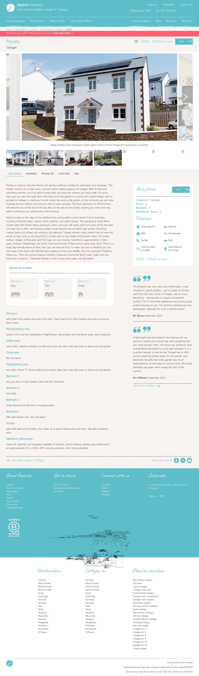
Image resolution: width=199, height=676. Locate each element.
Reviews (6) (47, 173)
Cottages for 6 (139, 635)
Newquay (42, 603)
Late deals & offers (81, 21)
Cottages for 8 (139, 639)
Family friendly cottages (143, 593)
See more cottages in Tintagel (28, 460)
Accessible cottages (141, 603)
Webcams (187, 21)
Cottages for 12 (140, 645)
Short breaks (57, 21)
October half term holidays (145, 619)
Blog (158, 21)
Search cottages (15, 21)
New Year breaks (140, 626)
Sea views (137, 583)
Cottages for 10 (140, 642)
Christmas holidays (141, 622)
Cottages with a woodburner (145, 596)
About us (171, 21)
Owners (9, 498)
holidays (30, 5)
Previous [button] (14, 97)
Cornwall (33, 29)
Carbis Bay (43, 596)
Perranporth (43, 629)
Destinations (37, 21)
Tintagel (59, 29)
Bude (40, 606)
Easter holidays (140, 609)
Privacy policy (12, 491)
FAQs (8, 495)
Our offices (58, 491)
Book (182, 41)
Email (189, 460)
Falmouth (42, 600)
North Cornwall (46, 29)
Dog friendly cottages (142, 580)
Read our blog (12, 501)
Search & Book (20, 29)
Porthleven (42, 626)
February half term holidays (145, 606)
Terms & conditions (14, 488)
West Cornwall (44, 583)
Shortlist (168, 4)
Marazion (42, 619)
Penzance (42, 613)
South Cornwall (44, 590)
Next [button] (185, 97)
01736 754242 (61, 485)
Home (8, 29)
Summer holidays (140, 616)
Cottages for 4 (139, 632)
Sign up (152, 4)
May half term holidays (143, 613)
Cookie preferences (14, 508)
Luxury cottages (140, 587)
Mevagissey (43, 622)
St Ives (41, 593)
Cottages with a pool (142, 590)
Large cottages (139, 648)
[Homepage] (10, 8)
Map (76, 173)
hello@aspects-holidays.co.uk (67, 488)
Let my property (141, 21)
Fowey (41, 609)
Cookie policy (12, 504)
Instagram (190, 11)
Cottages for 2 (139, 629)
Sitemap (10, 485)
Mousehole (43, 616)
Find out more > (63, 33)
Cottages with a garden (143, 600)
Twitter (185, 11)
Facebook (180, 11)
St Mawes (42, 632)
